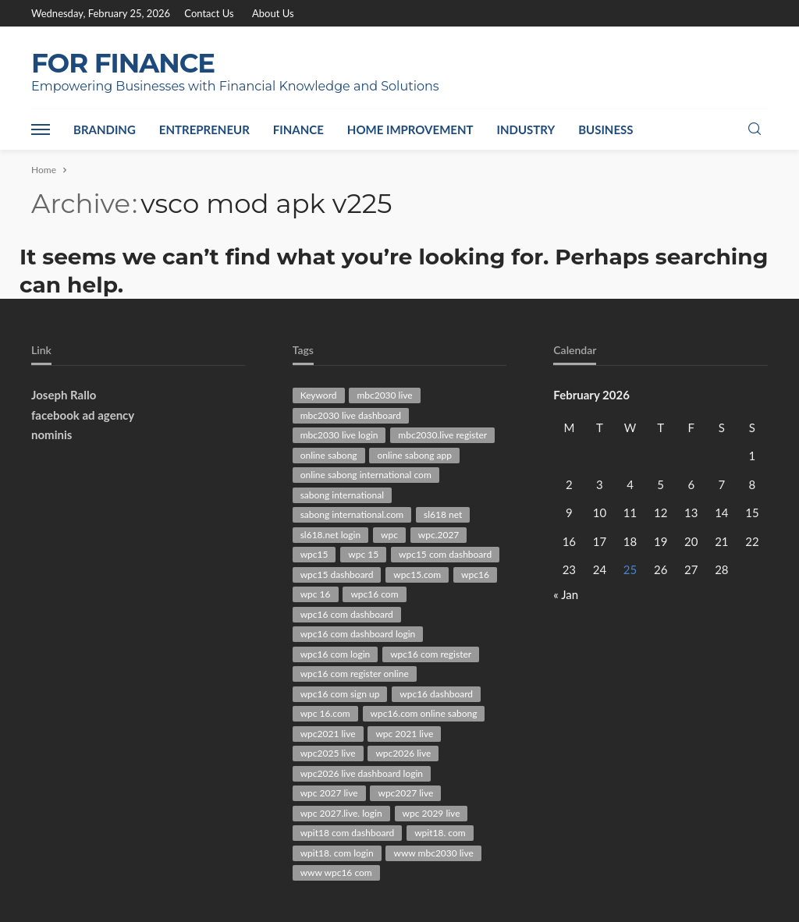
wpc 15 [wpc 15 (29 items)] (363, 554)
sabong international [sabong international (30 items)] (342, 495)
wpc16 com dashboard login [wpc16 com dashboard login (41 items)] (358, 634)
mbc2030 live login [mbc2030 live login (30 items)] (339, 435)
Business (605, 129)
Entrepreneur (204, 129)
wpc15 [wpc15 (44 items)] (314, 554)
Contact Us (208, 13)
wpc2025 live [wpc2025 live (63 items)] (328, 753)
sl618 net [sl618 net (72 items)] (443, 514)
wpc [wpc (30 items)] (389, 535)
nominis (51, 434)
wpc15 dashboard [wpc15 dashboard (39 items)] (337, 574)
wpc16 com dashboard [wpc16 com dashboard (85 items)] (346, 614)
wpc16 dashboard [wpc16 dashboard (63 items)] (436, 694)
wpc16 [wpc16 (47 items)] (475, 574)
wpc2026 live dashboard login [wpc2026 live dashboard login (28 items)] (361, 773)
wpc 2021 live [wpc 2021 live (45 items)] (404, 733)
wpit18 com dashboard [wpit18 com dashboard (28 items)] (347, 833)
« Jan (565, 594)
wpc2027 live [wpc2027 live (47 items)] (405, 793)
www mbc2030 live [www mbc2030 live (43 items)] (433, 853)
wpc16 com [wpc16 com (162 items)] (374, 594)
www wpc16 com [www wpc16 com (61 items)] (336, 872)
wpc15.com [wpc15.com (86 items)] (417, 574)
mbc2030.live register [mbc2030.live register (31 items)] (442, 435)
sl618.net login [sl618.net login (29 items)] (330, 535)
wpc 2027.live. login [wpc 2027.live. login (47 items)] (341, 813)
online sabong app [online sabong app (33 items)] (414, 455)
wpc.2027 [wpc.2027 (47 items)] (439, 535)
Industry (526, 129)
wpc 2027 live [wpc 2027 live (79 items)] (329, 793)
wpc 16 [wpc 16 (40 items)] (315, 594)
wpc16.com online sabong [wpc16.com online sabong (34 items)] (424, 713)
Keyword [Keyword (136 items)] (318, 395)
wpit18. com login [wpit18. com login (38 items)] (337, 853)
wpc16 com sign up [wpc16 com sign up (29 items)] (340, 694)
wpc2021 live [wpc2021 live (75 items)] (328, 733)
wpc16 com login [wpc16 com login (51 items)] (335, 654)
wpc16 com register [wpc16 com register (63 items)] (430, 654)
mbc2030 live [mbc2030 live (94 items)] (384, 395)
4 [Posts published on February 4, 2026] (630, 484)
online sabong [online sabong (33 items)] (328, 455)
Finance (298, 129)
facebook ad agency (82, 415)
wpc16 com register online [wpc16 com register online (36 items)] (354, 673)
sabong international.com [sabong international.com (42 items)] (352, 514)
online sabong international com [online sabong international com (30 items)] (365, 475)
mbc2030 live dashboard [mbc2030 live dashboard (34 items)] (350, 415)
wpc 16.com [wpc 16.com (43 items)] (325, 713)
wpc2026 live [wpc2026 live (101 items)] (403, 753)
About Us (273, 13)
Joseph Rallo (63, 395)
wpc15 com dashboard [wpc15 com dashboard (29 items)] (445, 554)
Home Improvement (410, 129)
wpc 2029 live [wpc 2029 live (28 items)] (431, 813)
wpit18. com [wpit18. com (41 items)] (439, 833)
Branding (104, 129)
